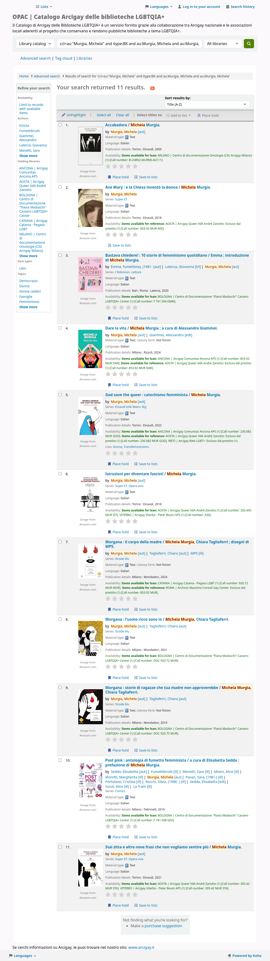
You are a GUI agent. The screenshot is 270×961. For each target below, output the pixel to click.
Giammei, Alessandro (27, 137)
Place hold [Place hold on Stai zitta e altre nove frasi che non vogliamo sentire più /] (118, 905)
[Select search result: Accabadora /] (60, 124)
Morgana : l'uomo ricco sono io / (167, 619)
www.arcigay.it (141, 947)
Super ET (121, 199)
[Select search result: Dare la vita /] (60, 328)
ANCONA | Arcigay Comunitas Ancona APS (33, 172)
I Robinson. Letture (128, 272)
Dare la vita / (161, 328)
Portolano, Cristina (123, 781)
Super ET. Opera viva (129, 486)
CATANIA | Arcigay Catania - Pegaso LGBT (33, 224)
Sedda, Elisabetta (129, 771)
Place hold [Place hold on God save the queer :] (118, 464)
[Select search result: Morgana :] (60, 541)
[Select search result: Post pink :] (60, 760)
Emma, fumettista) (136, 266)
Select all (104, 115)
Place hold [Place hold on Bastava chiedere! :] (118, 318)
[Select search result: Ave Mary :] (60, 187)
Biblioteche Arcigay (23, 7)
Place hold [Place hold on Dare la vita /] (118, 384)
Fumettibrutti (29, 130)
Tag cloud (63, 58)
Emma (24, 125)
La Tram (142, 786)
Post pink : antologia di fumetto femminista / (172, 762)
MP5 (197, 553)
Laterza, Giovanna (33, 145)
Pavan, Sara (204, 777)
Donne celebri (30, 291)
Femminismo (29, 301)
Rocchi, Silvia (166, 781)
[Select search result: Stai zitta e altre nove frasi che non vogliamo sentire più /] (60, 846)
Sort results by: (178, 98)
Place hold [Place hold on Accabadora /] (118, 177)
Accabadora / (132, 125)
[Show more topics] (28, 307)
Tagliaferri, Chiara (167, 553)
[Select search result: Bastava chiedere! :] (60, 255)
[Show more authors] (28, 155)
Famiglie (25, 296)
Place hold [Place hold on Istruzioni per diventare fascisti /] (118, 532)
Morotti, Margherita (124, 777)
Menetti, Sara (29, 150)
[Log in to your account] (199, 6)
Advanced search (35, 58)
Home (24, 76)
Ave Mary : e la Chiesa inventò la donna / (158, 187)
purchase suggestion (163, 925)
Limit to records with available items (31, 108)
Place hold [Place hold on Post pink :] (118, 837)
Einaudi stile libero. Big (130, 407)
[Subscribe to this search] (152, 88)
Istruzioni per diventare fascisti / (151, 474)
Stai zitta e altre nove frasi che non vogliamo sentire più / (173, 847)
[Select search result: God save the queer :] (60, 394)
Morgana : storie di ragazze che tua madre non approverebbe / (178, 690)
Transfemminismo (136, 447)
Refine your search (34, 88)
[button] (44, 6)
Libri (22, 268)
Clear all (122, 115)
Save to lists (146, 177)
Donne (24, 286)
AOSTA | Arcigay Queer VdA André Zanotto (32, 185)
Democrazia (28, 280)
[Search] (249, 43)
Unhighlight (73, 115)
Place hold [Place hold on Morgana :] (118, 609)
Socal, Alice (117, 786)
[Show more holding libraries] (28, 256)
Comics (120, 791)
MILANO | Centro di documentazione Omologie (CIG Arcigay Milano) (32, 242)
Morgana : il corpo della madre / (177, 544)
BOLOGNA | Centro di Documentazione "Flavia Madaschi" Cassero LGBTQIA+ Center (33, 205)
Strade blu (122, 559)
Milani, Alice (226, 771)
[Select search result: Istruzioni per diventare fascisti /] (60, 473)
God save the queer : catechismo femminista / (163, 395)
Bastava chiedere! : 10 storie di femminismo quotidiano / (177, 257)
